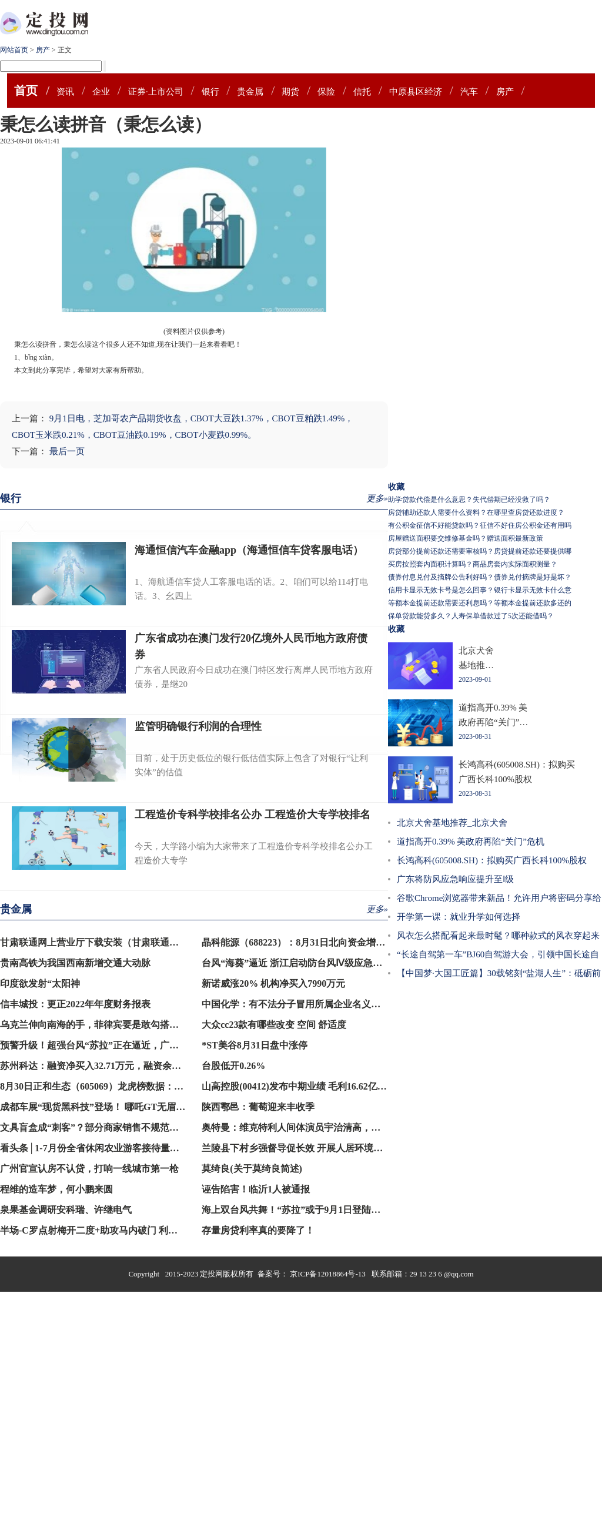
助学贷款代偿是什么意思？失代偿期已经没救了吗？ (469, 499)
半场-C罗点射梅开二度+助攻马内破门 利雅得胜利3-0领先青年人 (132, 1230)
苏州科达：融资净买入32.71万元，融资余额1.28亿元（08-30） (128, 1066)
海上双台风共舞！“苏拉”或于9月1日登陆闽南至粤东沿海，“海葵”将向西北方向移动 (376, 1210)
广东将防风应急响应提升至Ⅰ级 (455, 879)
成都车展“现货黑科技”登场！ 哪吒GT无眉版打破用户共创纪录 (130, 1107)
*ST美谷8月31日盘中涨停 (254, 1045)
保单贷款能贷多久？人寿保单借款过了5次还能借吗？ (471, 616)
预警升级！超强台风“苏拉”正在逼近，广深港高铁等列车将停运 (131, 1045)
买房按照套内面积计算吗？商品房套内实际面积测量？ (472, 564)
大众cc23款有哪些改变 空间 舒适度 (274, 1025)
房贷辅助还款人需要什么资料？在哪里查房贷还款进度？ (476, 512)
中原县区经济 (415, 91)
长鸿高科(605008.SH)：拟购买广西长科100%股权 (492, 860)
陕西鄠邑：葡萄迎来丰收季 (258, 1107)
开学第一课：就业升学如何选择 (458, 916)
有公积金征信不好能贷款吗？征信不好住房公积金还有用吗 (479, 525)
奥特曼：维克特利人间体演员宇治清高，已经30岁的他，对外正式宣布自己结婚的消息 (380, 1127)
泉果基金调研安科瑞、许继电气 (66, 1210)
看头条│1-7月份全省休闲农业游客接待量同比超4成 (106, 1148)
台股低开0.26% (233, 1066)
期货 (290, 91)
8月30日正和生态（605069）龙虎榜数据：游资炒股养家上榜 (124, 1086)
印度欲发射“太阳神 (40, 983)
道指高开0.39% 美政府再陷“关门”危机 (470, 841)
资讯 (65, 91)
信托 (362, 91)
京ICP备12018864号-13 (328, 1273)
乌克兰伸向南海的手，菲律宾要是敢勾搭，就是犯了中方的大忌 (131, 1025)
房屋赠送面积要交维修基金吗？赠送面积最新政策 (465, 538)
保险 (326, 91)
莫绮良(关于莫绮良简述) (252, 1169)
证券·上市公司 (155, 91)
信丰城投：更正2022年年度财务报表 (75, 1004)
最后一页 (67, 451)
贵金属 (250, 91)
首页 (26, 90)
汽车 (469, 91)
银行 (210, 91)
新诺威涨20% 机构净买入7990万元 (273, 983)
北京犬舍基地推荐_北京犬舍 (452, 822)
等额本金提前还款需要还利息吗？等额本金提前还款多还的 (479, 603)
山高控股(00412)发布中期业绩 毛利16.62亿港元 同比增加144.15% (336, 1086)
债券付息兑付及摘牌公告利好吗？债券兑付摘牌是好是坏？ (479, 577)
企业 (101, 91)
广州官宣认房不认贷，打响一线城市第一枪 (89, 1169)
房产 (43, 50)
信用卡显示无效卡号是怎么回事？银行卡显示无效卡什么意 (479, 590)
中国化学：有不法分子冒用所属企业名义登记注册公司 (314, 1004)
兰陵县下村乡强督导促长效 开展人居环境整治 (297, 1148)
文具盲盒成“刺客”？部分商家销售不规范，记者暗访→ (113, 1127)
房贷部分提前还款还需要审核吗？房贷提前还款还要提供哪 (479, 551)
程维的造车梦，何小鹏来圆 (56, 1189)
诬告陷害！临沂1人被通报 (256, 1189)
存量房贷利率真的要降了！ (258, 1230)
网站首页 (14, 50)
